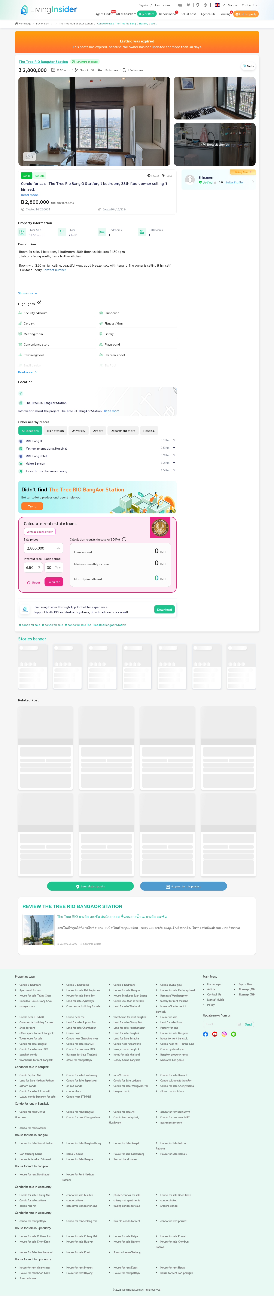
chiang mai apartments (126, 1201)
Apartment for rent (30, 991)
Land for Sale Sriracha (126, 1039)
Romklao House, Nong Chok (35, 1001)
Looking (225, 14)
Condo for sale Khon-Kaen (175, 1195)
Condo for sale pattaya (32, 1201)
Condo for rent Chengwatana (83, 1118)
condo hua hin (27, 1206)
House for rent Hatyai (172, 1268)
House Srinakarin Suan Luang (130, 996)
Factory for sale (169, 1028)
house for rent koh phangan (176, 1273)
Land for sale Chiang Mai (127, 1023)
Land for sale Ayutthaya (80, 1001)
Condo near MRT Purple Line (177, 1044)
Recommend (167, 14)
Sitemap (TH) (246, 995)
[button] (197, 5)
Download (164, 609)
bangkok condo (28, 1055)
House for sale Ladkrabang (128, 1154)
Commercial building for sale (83, 1007)
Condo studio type (171, 985)
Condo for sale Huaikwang (81, 1075)
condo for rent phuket (173, 1221)
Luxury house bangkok (126, 1060)
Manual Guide (215, 1000)
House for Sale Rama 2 (173, 1154)
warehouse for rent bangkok (129, 1017)
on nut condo (74, 1086)
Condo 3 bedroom (30, 985)
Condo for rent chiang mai (81, 1221)
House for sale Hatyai (125, 1237)
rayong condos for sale (126, 1206)
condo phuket (168, 1201)
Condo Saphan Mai (30, 1075)
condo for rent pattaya (32, 1221)
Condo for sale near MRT (80, 1044)
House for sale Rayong (126, 1242)
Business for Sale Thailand (81, 1055)
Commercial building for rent (36, 1023)
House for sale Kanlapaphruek (177, 991)
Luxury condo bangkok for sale (37, 1097)
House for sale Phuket (173, 1237)
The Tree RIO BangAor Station (46, 403)
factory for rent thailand (174, 1001)
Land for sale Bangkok (126, 1033)
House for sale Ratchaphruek (83, 991)
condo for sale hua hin (79, 1195)
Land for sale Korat (171, 1023)
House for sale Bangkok (174, 1033)
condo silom (73, 1092)
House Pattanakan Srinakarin (35, 1160)
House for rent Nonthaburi (34, 1175)
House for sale (168, 1017)
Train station (55, 430)
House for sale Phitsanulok (35, 1237)
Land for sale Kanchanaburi (129, 1028)
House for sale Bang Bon (80, 996)
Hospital (149, 430)
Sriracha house (27, 1279)
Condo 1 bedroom (124, 985)
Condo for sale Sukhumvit (34, 1092)
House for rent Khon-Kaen (34, 1273)
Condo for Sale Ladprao (127, 1081)
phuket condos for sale (126, 1195)
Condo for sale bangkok (33, 1044)
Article (211, 990)
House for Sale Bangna (79, 1160)
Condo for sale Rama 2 (173, 1075)
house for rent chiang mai (34, 1268)
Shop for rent (27, 1028)
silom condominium (172, 1092)
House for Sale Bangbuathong (83, 1143)
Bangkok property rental (174, 1055)
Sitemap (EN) (246, 990)
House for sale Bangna (126, 991)
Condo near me (75, 1017)
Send (248, 1025)
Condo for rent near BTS (80, 1050)
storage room (27, 1007)
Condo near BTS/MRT (31, 1017)
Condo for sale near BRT (33, 1050)
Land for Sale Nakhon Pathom (36, 1081)
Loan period (53, 558)
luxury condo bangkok (126, 1050)
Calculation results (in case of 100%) (95, 539)
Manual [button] (233, 5)
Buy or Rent (147, 14)
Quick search (126, 13)
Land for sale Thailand (126, 1007)
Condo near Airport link (127, 1044)
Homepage (213, 985)
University (78, 430)
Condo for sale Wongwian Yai (130, 1086)
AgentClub (208, 14)
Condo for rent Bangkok (80, 1112)
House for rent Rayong (79, 1273)
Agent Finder (104, 14)
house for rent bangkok (174, 1039)
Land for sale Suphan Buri (81, 1023)
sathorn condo (27, 1086)
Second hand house (125, 1160)
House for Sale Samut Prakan (36, 1143)
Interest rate (33, 558)
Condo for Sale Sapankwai (81, 1081)
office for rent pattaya (79, 1060)
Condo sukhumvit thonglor (175, 1081)
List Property (245, 14)
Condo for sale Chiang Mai (34, 1195)
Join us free (162, 5)
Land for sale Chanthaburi (81, 1028)
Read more (28, 372)
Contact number (54, 270)
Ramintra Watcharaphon (174, 996)
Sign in (143, 5)
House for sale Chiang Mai (81, 1237)
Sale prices (31, 539)
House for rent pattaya (126, 1273)
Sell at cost (188, 14)
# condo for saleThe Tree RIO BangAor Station (99, 625)
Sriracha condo (168, 1206)
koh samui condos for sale (81, 1206)
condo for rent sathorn (32, 1128)
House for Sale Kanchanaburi (36, 1253)
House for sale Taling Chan (35, 996)
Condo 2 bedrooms (77, 985)
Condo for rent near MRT (174, 1118)
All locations (30, 430)
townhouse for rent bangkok (35, 1060)
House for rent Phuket (79, 1268)
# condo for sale (30, 625)
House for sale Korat (78, 1253)
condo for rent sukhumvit (175, 1112)
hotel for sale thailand (126, 1055)
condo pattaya (74, 1201)
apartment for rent (171, 1123)
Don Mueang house (30, 1154)
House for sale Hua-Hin (79, 1242)
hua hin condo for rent (126, 1221)
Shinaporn (206, 177)
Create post (73, 1033)
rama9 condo (121, 1075)
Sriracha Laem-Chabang (126, 1253)
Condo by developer (172, 1050)
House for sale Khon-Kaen (34, 1242)
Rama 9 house (74, 1154)
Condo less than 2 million (128, 1001)
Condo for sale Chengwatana (177, 1086)
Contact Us (249, 5)
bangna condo (121, 1092)
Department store (123, 430)
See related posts (90, 886)
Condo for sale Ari (123, 1112)
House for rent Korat (125, 1268)
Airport (98, 430)
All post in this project (183, 886)
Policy (210, 1005)
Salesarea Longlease (172, 1060)
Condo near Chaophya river (82, 1039)
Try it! (32, 506)
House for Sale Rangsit (126, 1143)
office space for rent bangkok (36, 1033)
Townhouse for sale (30, 1039)
